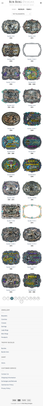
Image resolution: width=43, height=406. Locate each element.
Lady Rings (4, 330)
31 (30, 298)
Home (14, 9)
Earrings (3, 326)
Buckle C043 (10, 36)
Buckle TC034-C (11, 290)
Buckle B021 (32, 152)
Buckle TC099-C (11, 244)
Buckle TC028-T (32, 128)
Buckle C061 (11, 128)
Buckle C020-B (32, 198)
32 (34, 298)
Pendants (4, 337)
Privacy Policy (5, 388)
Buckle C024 (32, 105)
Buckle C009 (11, 59)
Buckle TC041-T (11, 267)
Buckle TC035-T (32, 267)
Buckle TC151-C (32, 221)
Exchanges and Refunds (9, 381)
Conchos (4, 319)
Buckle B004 (32, 175)
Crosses (3, 323)
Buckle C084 (11, 198)
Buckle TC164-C (32, 59)
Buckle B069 (32, 290)
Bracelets (4, 316)
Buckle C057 (10, 105)
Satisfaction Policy (7, 385)
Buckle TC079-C (11, 82)
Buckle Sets (5, 352)
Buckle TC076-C (32, 244)
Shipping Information (8, 377)
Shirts (3, 363)
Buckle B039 (32, 82)
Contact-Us (5, 374)
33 (38, 298)
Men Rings (4, 334)
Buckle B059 (10, 152)
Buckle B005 (11, 175)
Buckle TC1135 (11, 221)
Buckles (3, 348)
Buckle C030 (32, 36)
